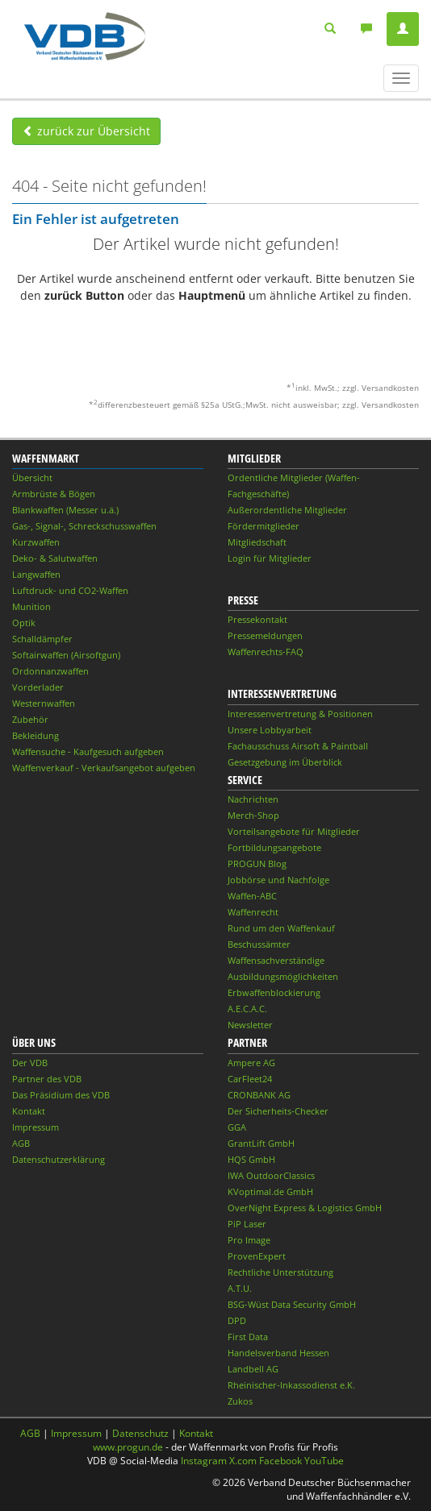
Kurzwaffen (36, 542)
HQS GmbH (251, 1159)
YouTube (324, 1460)
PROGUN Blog (257, 863)
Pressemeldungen (265, 635)
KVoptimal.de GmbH (270, 1191)
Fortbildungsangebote (274, 847)
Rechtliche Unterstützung (280, 1272)
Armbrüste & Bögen (53, 494)
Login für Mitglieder (270, 558)
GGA (237, 1127)
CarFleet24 (250, 1079)
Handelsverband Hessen (278, 1353)
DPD (237, 1320)
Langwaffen (36, 574)
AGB (21, 1143)
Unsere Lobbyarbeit (270, 730)
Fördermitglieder (263, 526)
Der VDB (30, 1062)
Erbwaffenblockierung (274, 992)
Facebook (280, 1460)
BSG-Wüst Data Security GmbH (292, 1304)
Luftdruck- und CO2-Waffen (70, 590)
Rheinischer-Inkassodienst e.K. (291, 1385)
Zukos (240, 1401)
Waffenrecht (253, 912)
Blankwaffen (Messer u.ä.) (65, 510)
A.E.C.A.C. (247, 1008)
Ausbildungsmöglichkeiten (283, 976)
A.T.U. (240, 1288)
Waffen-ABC (252, 896)
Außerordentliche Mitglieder (287, 510)
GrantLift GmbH (261, 1143)
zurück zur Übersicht (86, 131)
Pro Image (249, 1240)
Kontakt (28, 1111)
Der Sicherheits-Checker (278, 1111)
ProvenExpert (257, 1256)
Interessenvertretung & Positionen (300, 714)
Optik (24, 622)
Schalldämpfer (42, 639)
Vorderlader (38, 687)
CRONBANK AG (259, 1095)
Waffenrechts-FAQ (265, 651)
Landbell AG (253, 1369)
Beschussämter (259, 944)
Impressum (35, 1127)
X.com (243, 1460)
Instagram (204, 1460)
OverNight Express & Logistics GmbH (305, 1208)
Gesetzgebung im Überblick (285, 762)
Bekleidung (35, 735)
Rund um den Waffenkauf (281, 928)
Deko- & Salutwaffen (55, 558)
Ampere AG (251, 1062)
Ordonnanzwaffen (50, 671)
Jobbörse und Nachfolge (278, 880)
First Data (248, 1336)
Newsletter (250, 1025)
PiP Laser (247, 1224)
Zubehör (30, 719)
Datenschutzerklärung (58, 1159)
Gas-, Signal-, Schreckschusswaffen (84, 526)
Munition (31, 606)
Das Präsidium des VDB (61, 1095)
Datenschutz (140, 1433)
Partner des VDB (47, 1079)
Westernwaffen (43, 703)
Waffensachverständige (276, 960)
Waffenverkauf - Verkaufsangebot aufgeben (103, 768)
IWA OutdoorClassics (271, 1175)
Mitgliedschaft (257, 542)
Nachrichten (253, 799)
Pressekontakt (257, 619)
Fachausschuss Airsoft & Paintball (298, 746)
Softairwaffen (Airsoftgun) (66, 655)
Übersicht (32, 477)
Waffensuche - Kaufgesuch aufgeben (88, 751)
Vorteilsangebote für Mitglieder (294, 831)
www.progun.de (128, 1447)
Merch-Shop (253, 815)
